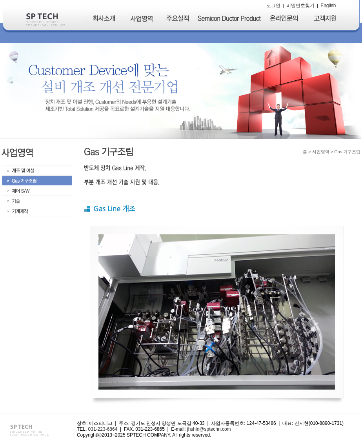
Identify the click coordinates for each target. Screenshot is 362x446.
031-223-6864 (103, 429)
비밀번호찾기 (300, 5)
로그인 (273, 5)
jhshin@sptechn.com (209, 429)
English (328, 5)
